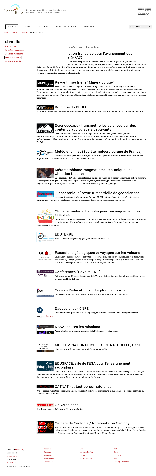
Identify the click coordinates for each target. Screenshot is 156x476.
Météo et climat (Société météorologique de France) (100, 151)
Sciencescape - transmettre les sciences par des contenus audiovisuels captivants (104, 126)
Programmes (90, 27)
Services (12, 27)
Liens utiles (24, 33)
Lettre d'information (87, 462)
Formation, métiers (12, 61)
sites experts (12, 460)
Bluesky (117, 465)
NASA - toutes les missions (86, 331)
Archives (47, 453)
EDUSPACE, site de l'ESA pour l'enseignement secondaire (101, 370)
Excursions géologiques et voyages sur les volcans (99, 255)
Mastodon (125, 465)
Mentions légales (86, 456)
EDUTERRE (73, 235)
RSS (115, 462)
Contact (117, 456)
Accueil (6, 33)
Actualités (48, 459)
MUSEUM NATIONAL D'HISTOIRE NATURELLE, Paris (102, 351)
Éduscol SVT (12, 466)
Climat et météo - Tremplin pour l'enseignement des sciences (103, 214)
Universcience (76, 409)
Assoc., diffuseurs (11, 57)
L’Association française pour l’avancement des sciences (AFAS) (102, 55)
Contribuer (118, 459)
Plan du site (84, 459)
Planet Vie (19, 453)
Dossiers (47, 456)
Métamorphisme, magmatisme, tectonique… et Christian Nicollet (102, 171)
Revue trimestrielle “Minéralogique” (93, 81)
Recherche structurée (67, 27)
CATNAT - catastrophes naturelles (92, 390)
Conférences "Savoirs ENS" (86, 276)
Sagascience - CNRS (81, 313)
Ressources (44, 27)
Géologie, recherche (12, 54)
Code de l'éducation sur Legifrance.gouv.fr (99, 294)
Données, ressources (13, 50)
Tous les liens (10, 46)
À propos (83, 453)
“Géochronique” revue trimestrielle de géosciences (95, 194)
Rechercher (48, 465)
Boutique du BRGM (79, 106)
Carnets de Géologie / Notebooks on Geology (101, 427)
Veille (27, 27)
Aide (116, 453)
